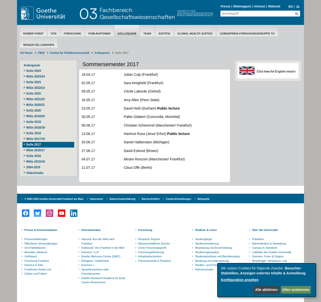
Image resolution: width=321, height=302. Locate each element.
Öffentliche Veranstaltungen (41, 243)
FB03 (41, 52)
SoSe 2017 (33, 144)
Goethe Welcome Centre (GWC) (100, 256)
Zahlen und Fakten (35, 273)
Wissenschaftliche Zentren (154, 243)
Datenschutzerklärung (122, 199)
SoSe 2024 (33, 71)
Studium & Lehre (206, 229)
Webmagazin (242, 6)
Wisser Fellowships (38, 44)
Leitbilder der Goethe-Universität (271, 252)
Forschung (72, 33)
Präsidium (258, 239)
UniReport (30, 256)
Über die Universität (265, 229)
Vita (54, 33)
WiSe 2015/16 (35, 161)
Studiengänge (203, 239)
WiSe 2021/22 (35, 99)
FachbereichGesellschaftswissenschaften (137, 13)
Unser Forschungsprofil (152, 247)
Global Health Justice (195, 33)
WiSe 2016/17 (35, 150)
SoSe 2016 (33, 156)
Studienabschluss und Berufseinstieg (217, 256)
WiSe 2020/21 (35, 105)
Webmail (274, 6)
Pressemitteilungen (36, 239)
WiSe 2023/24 (35, 76)
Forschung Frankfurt (36, 260)
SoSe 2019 (33, 122)
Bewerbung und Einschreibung (213, 247)
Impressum (96, 199)
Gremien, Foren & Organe (267, 256)
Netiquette (203, 199)
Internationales (91, 229)
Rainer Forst (33, 33)
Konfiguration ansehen (239, 280)
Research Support (149, 239)
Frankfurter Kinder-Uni (37, 269)
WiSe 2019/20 (35, 116)
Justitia (164, 33)
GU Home (26, 52)
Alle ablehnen (266, 290)
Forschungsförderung (151, 252)
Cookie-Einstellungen (178, 199)
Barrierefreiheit (151, 199)
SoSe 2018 (33, 133)
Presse (225, 6)
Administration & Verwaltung (269, 243)
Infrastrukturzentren (150, 256)
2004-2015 (33, 167)
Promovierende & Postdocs (154, 260)
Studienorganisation (207, 252)
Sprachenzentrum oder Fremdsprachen (95, 271)
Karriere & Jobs (33, 265)
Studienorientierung (206, 243)
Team (147, 33)
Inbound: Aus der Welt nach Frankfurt (98, 241)
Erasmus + (87, 265)
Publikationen (100, 33)
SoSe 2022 (33, 93)
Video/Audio (34, 173)
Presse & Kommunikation (40, 229)
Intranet (259, 6)
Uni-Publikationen (35, 247)
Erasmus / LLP (90, 252)
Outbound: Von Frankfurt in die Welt (103, 247)
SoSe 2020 (33, 110)
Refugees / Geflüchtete (95, 260)
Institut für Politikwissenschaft (69, 52)
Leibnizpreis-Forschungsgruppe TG (247, 33)
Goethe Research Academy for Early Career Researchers (103, 280)
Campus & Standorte (264, 247)
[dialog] (266, 280)
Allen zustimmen (295, 290)
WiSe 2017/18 (35, 139)
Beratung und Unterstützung (212, 260)
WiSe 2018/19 (35, 127)
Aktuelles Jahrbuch (35, 252)
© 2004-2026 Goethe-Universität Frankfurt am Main (54, 199)
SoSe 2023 (33, 82)
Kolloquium (127, 33)
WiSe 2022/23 (35, 88)
